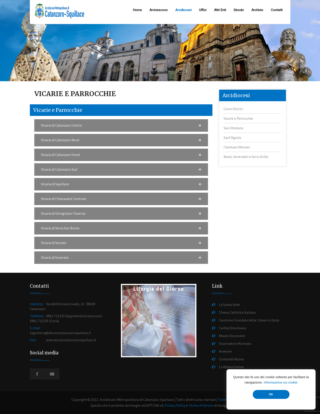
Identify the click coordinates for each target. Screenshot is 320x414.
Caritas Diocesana (232, 328)
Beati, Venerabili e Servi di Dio (246, 156)
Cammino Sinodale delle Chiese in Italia (249, 320)
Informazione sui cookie (281, 382)
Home (137, 10)
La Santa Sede (229, 304)
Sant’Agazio (232, 137)
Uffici (202, 10)
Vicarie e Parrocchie (238, 118)
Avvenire (225, 351)
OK (271, 394)
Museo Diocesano (232, 335)
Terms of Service (201, 405)
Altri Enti (220, 10)
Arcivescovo (158, 10)
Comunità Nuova (231, 359)
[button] (121, 125)
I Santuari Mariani (237, 147)
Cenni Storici (233, 109)
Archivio (257, 10)
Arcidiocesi (183, 10)
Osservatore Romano (235, 343)
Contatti (277, 10)
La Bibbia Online (231, 367)
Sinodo (239, 10)
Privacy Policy (175, 405)
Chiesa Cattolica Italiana (237, 312)
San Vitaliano (233, 128)
